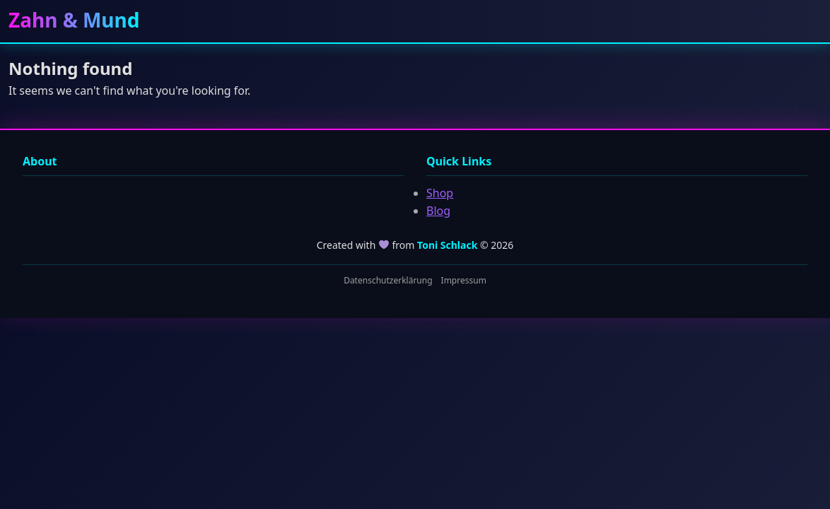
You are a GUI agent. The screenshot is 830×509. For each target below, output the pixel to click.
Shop (439, 193)
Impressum (463, 280)
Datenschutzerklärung (388, 280)
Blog (438, 210)
